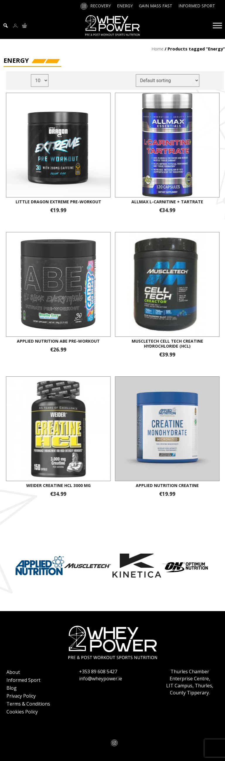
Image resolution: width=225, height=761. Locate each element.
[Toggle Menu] (217, 25)
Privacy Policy (21, 696)
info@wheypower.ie (100, 678)
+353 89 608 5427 (98, 671)
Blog (11, 688)
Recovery (100, 6)
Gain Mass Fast (155, 6)
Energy (125, 6)
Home (157, 49)
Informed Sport (196, 6)
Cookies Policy (22, 711)
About (13, 672)
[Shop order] (171, 80)
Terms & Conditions (28, 704)
